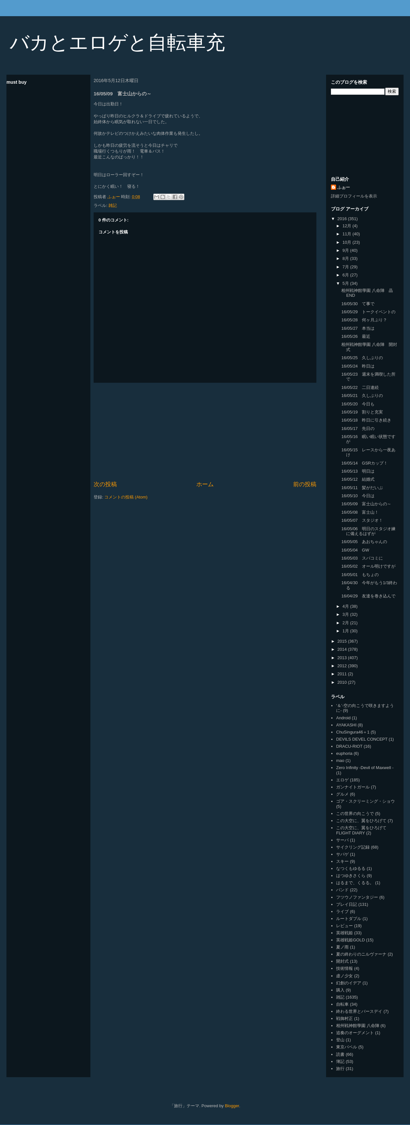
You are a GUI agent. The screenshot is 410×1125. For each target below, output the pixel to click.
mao (340, 760)
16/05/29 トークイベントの (368, 311)
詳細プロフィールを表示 (354, 196)
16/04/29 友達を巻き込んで (368, 596)
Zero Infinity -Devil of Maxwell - (365, 767)
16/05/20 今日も (357, 404)
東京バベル (346, 1047)
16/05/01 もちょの (360, 574)
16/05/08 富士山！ (360, 512)
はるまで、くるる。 (355, 882)
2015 (342, 641)
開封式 (342, 961)
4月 (346, 606)
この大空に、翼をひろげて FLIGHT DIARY (361, 830)
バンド (342, 889)
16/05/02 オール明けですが (368, 566)
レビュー (344, 925)
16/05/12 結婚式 (357, 479)
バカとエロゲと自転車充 (117, 42)
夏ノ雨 (342, 947)
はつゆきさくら (350, 875)
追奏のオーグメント (355, 1032)
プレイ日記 (346, 904)
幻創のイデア (348, 982)
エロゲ (342, 779)
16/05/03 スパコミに (362, 558)
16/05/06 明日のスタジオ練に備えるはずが (368, 531)
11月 (348, 233)
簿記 (340, 1061)
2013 (342, 657)
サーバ (342, 840)
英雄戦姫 (344, 932)
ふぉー (343, 187)
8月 (346, 258)
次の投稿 (105, 484)
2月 (346, 622)
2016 (342, 218)
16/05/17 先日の (357, 428)
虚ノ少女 (344, 975)
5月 (346, 283)
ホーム (205, 484)
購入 (340, 990)
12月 (348, 225)
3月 (346, 614)
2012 (342, 665)
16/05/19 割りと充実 (362, 412)
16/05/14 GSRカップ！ (364, 463)
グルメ (342, 794)
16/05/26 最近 (355, 336)
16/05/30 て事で (357, 303)
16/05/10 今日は (357, 495)
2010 (342, 682)
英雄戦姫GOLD (350, 940)
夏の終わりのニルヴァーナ (361, 954)
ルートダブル (348, 918)
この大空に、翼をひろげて (361, 820)
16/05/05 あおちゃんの (364, 541)
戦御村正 (344, 1018)
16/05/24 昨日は (357, 366)
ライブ (342, 911)
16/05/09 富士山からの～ (366, 503)
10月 (348, 242)
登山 (340, 1039)
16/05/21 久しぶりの (362, 395)
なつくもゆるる (350, 868)
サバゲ (342, 854)
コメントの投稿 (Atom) (126, 497)
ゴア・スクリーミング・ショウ (365, 801)
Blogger (232, 1105)
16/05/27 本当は (357, 328)
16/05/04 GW (355, 550)
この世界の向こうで (355, 813)
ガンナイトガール (353, 787)
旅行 (340, 1068)
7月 (346, 266)
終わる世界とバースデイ (359, 1011)
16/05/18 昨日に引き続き (366, 420)
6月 (346, 275)
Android (343, 717)
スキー (342, 861)
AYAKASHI (346, 725)
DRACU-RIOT (349, 746)
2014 (342, 649)
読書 (340, 1054)
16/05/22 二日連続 (360, 387)
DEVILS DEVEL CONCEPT (361, 739)
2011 (342, 673)
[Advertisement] (205, 431)
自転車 (342, 1004)
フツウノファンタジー (357, 897)
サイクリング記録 (353, 847)
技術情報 (344, 968)
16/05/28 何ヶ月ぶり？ (364, 319)
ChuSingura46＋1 (352, 732)
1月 (346, 630)
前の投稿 (304, 484)
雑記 (112, 205)
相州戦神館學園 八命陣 (357, 1025)
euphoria (344, 753)
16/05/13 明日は (357, 471)
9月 (346, 250)
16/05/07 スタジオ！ (362, 520)
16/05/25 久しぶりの (362, 357)
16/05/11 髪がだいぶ (362, 487)
